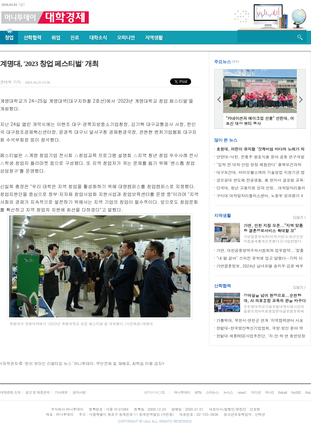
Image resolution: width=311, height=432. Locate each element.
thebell (282, 392)
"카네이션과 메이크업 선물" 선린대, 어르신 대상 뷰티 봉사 (260, 120)
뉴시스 (228, 392)
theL (308, 392)
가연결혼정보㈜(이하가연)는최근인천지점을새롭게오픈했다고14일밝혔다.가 (273, 241)
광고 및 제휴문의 (37, 392)
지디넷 (256, 392)
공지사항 (79, 392)
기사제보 (60, 392)
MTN (198, 392)
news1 (241, 392)
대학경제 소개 (10, 392)
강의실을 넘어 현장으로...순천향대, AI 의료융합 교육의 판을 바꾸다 (275, 297)
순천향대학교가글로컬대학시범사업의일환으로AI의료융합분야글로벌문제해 (274, 308)
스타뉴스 (212, 392)
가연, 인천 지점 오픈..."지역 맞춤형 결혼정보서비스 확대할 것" (273, 227)
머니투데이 (182, 392)
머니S (269, 392)
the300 (296, 392)
